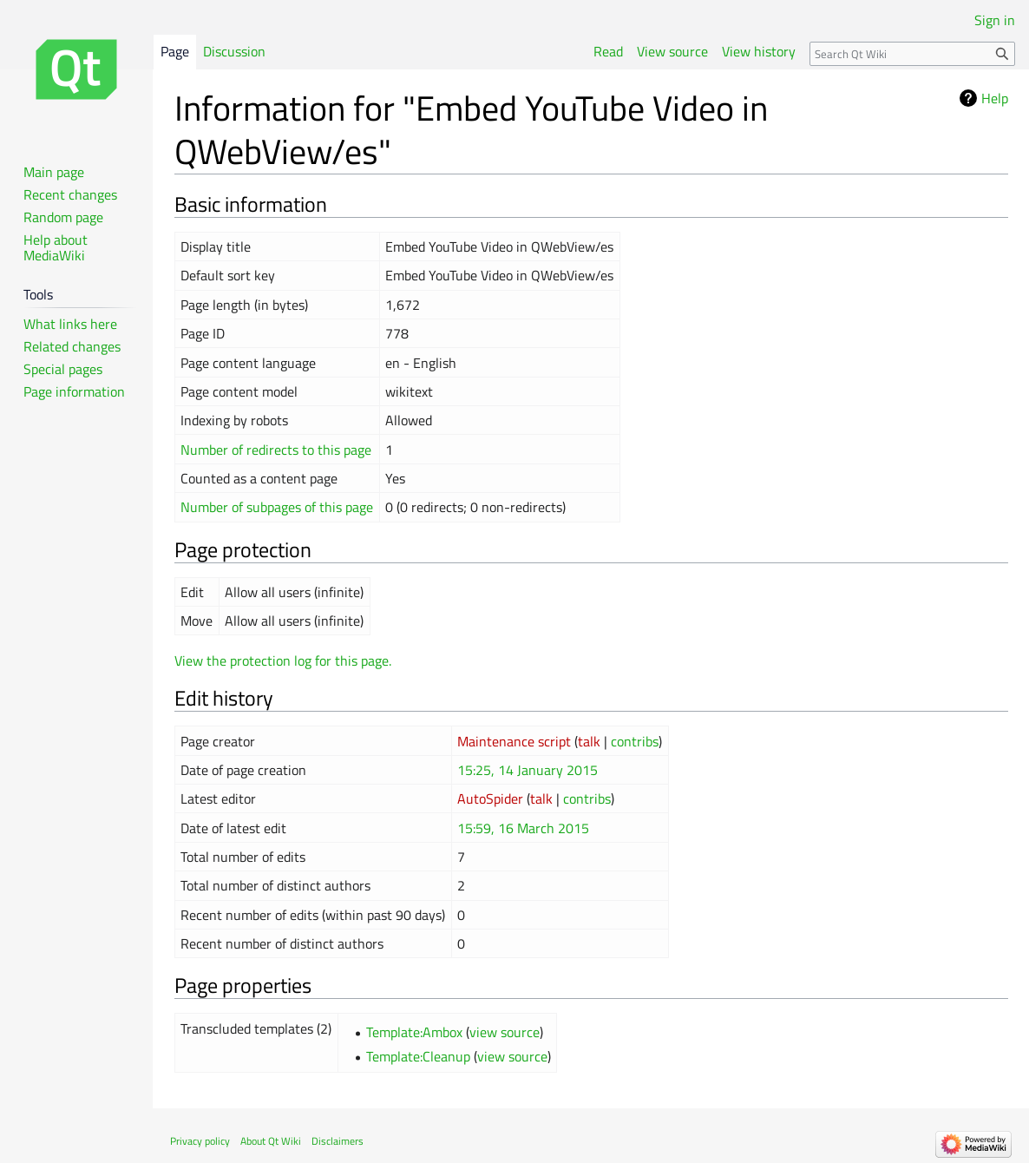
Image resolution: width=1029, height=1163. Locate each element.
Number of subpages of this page (276, 506)
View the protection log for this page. (282, 660)
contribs (635, 741)
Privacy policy (200, 1141)
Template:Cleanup (418, 1056)
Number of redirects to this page (275, 449)
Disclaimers (337, 1141)
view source (504, 1032)
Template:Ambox (414, 1032)
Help (994, 98)
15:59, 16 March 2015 (523, 828)
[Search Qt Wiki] (912, 54)
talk (589, 741)
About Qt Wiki (270, 1141)
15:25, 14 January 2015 (527, 769)
